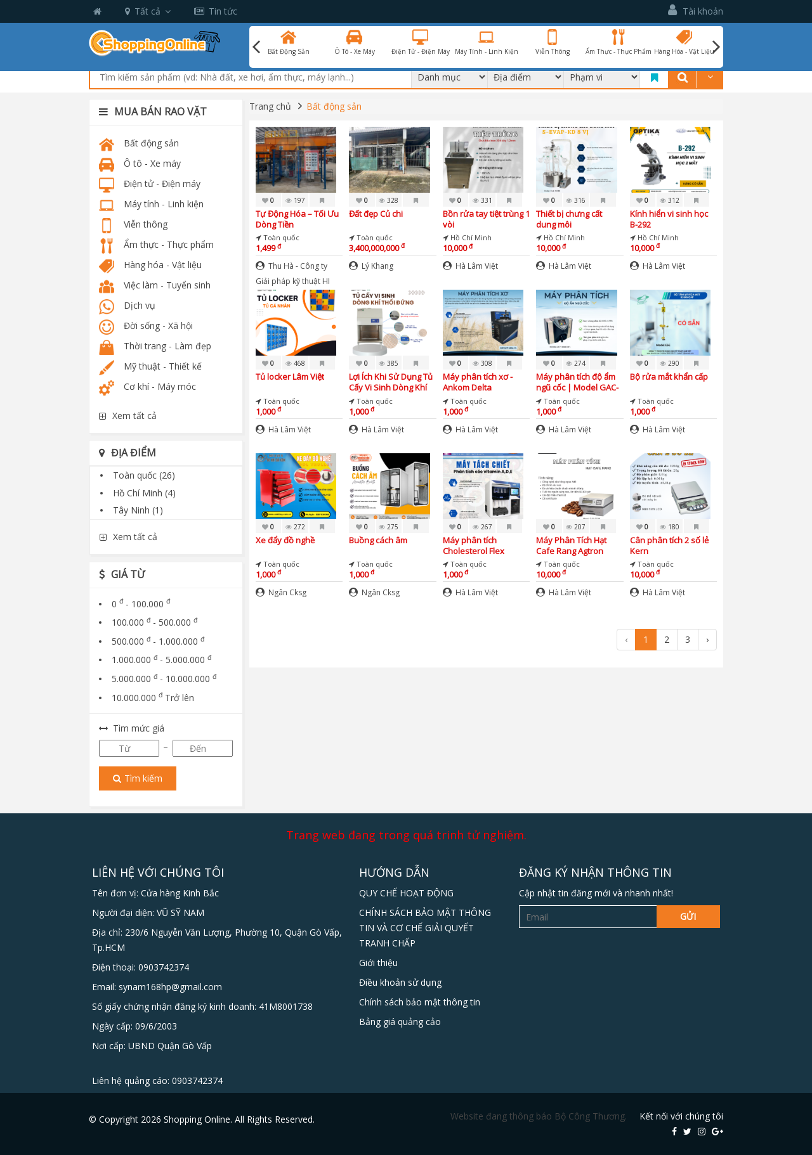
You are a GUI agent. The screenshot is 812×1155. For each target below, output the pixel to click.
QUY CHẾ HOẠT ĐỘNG (406, 893)
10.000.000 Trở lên (153, 698)
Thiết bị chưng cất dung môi (569, 219)
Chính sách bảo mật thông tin (419, 1002)
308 (482, 363)
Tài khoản (695, 10)
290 (669, 363)
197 (295, 200)
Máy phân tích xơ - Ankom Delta (478, 381)
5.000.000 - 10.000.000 (164, 679)
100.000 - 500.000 (154, 622)
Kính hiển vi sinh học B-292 (669, 219)
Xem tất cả (128, 416)
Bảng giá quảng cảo (400, 1022)
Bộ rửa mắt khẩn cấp (669, 376)
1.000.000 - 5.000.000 (161, 660)
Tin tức (215, 11)
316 (576, 200)
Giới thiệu (378, 963)
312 (669, 200)
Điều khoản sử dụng (400, 982)
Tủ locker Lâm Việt (290, 376)
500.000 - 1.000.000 (158, 641)
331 (482, 200)
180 (669, 526)
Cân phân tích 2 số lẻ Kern (669, 545)
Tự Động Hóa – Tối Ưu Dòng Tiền (297, 219)
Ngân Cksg (281, 592)
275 (388, 526)
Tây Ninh (138, 510)
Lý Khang (371, 266)
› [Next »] (707, 639)
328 (388, 200)
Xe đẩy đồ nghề (285, 540)
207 (576, 526)
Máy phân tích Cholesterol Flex (473, 545)
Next (716, 47)
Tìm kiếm (137, 778)
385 (388, 363)
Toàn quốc (144, 475)
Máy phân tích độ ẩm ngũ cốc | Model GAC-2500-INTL (577, 381)
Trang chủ (270, 106)
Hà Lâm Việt (470, 266)
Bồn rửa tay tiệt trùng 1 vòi (486, 219)
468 (295, 363)
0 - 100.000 (141, 604)
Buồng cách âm (378, 540)
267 (482, 526)
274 (576, 363)
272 (295, 526)
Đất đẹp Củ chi (376, 214)
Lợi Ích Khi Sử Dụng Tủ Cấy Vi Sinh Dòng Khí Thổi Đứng (391, 381)
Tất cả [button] (148, 11)
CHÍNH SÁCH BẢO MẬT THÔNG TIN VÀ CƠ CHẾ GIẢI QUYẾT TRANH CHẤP (425, 928)
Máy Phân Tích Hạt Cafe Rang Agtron (571, 545)
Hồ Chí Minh (144, 493)
